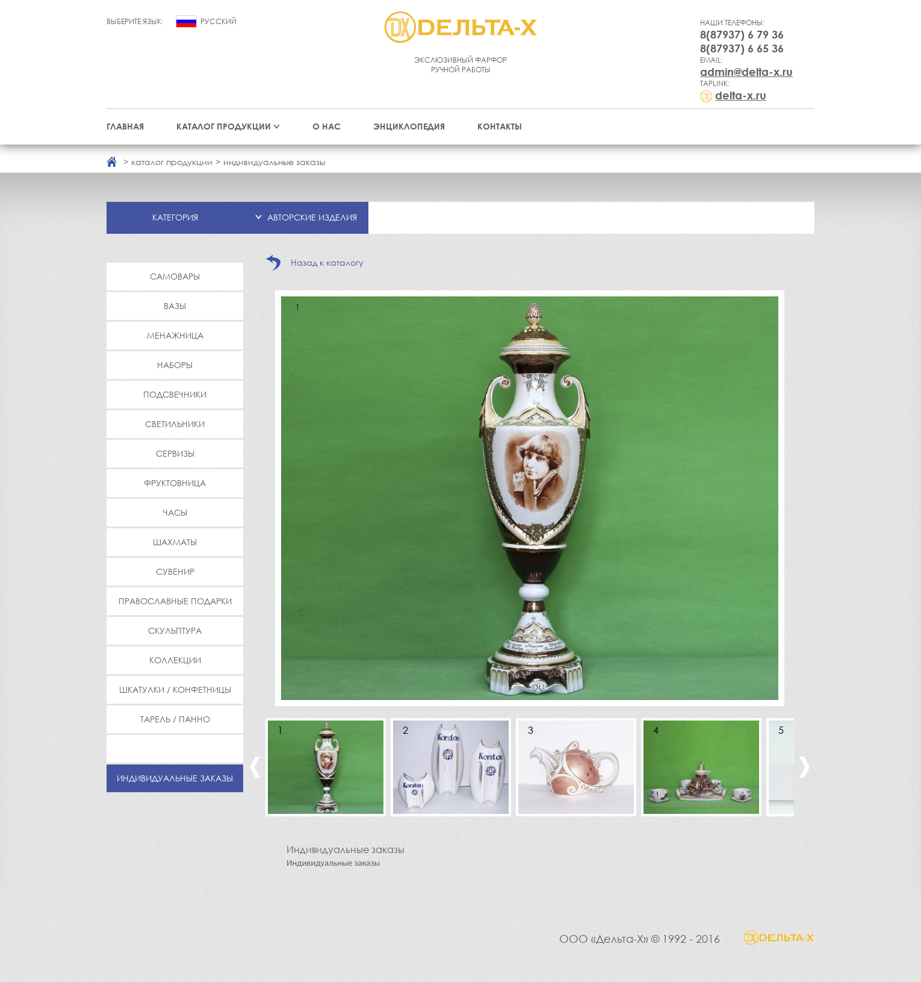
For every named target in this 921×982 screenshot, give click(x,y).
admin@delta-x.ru (746, 71)
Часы (175, 512)
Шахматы (175, 542)
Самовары (175, 276)
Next (804, 767)
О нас (326, 126)
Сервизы (175, 453)
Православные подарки (175, 601)
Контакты (499, 126)
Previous (255, 767)
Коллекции (175, 660)
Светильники (175, 424)
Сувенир (175, 571)
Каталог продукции (223, 126)
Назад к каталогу (327, 262)
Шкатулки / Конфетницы (175, 689)
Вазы (175, 306)
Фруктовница (175, 483)
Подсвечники (174, 394)
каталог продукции (171, 162)
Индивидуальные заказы (175, 778)
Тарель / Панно (175, 719)
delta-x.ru (740, 95)
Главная (125, 126)
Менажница (175, 335)
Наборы (175, 365)
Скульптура (175, 630)
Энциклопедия (409, 126)
